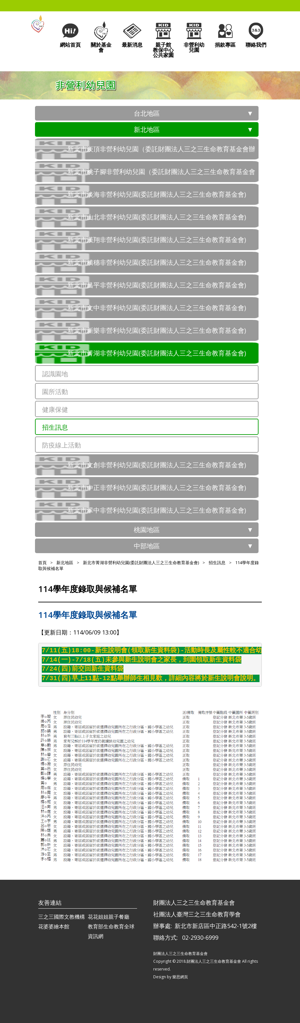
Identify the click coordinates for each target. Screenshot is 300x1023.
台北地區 (147, 113)
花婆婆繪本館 (53, 926)
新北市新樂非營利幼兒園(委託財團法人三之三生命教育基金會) (156, 330)
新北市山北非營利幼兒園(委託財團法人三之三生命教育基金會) (156, 217)
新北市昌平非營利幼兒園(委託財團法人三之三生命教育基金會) (156, 285)
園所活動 (55, 391)
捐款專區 (225, 34)
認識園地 (55, 373)
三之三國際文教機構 (61, 916)
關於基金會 (101, 36)
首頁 (42, 562)
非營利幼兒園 (194, 36)
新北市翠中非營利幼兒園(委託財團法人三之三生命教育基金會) (156, 510)
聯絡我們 (256, 34)
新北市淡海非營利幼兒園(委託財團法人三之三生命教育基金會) (156, 194)
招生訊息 (55, 427)
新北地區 (147, 129)
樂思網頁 (180, 977)
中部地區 (147, 545)
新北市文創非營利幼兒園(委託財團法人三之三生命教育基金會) (156, 464)
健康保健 (55, 409)
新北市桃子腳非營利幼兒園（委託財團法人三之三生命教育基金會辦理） (161, 174)
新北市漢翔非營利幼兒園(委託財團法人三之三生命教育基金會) (156, 239)
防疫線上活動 (61, 445)
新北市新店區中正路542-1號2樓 (216, 926)
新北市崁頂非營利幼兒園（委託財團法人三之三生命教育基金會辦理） (161, 152)
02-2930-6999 (200, 937)
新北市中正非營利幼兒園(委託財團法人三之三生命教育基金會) (156, 487)
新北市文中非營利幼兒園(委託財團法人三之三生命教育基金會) (156, 307)
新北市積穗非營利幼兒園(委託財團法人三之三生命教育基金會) (156, 262)
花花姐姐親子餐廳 (108, 916)
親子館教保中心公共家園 (163, 39)
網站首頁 (70, 34)
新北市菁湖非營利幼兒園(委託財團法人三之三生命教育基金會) (156, 353)
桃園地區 (147, 529)
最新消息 (132, 34)
